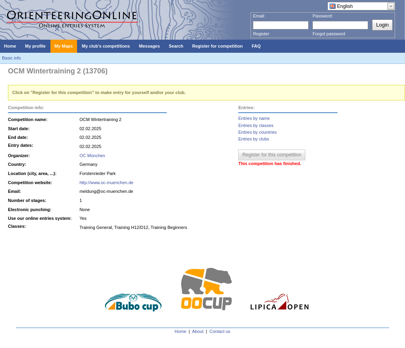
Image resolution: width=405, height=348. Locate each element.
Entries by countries (257, 132)
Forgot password (328, 33)
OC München (92, 155)
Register (261, 33)
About (198, 331)
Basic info (11, 58)
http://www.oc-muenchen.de (106, 182)
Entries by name (254, 118)
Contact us (220, 331)
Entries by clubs (253, 139)
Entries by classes (256, 125)
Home (180, 331)
